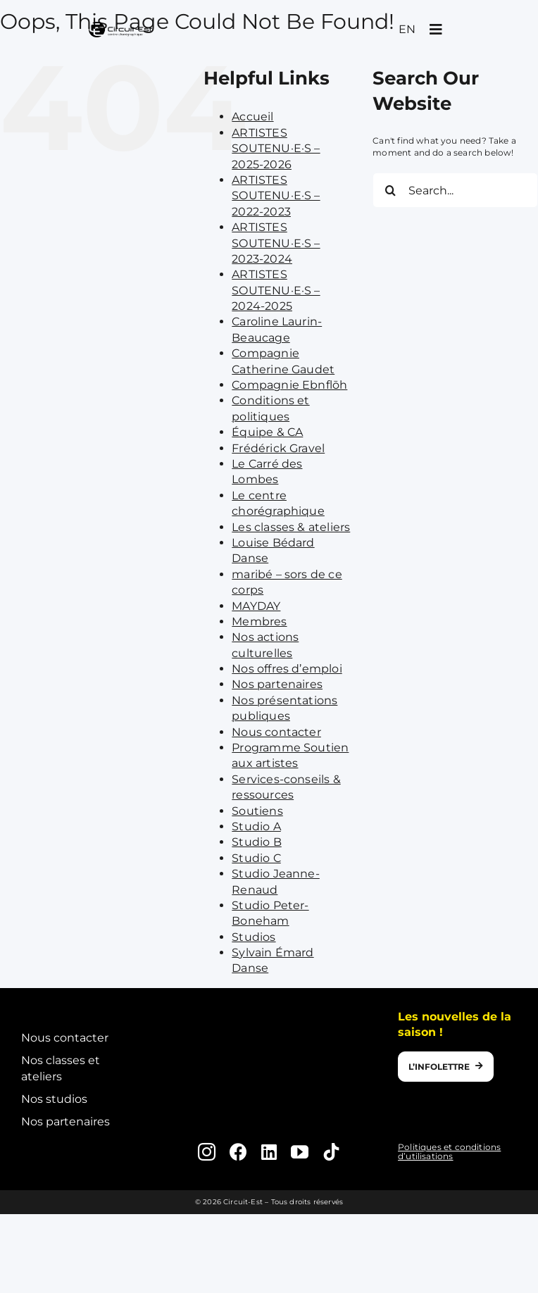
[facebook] (238, 1152)
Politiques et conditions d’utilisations (449, 1151)
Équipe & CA (267, 432)
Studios (253, 937)
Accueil (252, 116)
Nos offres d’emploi (287, 668)
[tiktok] (331, 1152)
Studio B (256, 842)
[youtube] (299, 1152)
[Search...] (455, 190)
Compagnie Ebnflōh (289, 385)
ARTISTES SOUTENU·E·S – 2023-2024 (276, 243)
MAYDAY (256, 606)
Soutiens (257, 811)
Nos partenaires (277, 684)
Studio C (256, 858)
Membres (259, 621)
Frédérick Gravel (278, 448)
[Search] (390, 190)
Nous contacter (276, 732)
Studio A (256, 826)
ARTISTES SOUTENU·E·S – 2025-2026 (276, 148)
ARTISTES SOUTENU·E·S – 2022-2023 (276, 195)
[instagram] (206, 1152)
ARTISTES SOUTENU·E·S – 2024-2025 (276, 290)
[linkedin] (269, 1152)
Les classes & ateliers (291, 527)
